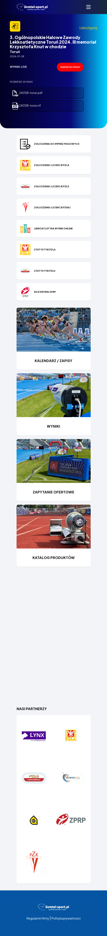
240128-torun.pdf (27, 93)
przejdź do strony (70, 67)
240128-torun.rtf (26, 105)
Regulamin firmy (38, 918)
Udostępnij (88, 27)
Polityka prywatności (66, 918)
